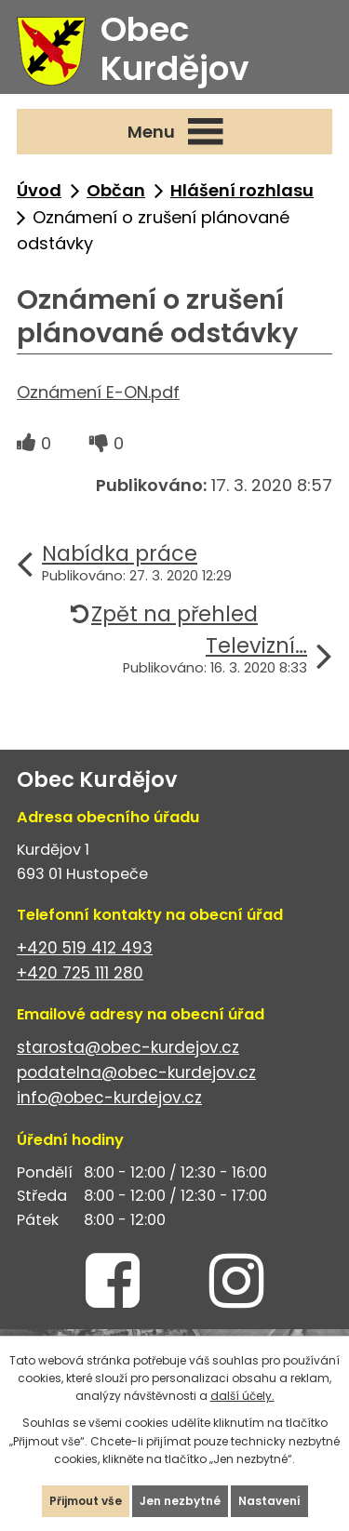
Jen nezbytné (180, 1501)
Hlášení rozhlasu (242, 190)
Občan (116, 190)
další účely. (242, 1396)
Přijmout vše (85, 1501)
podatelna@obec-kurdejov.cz (136, 1072)
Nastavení (269, 1501)
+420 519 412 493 (85, 948)
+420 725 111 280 (80, 973)
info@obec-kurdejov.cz (109, 1097)
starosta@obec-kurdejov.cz (128, 1047)
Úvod (39, 190)
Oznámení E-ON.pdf (98, 392)
